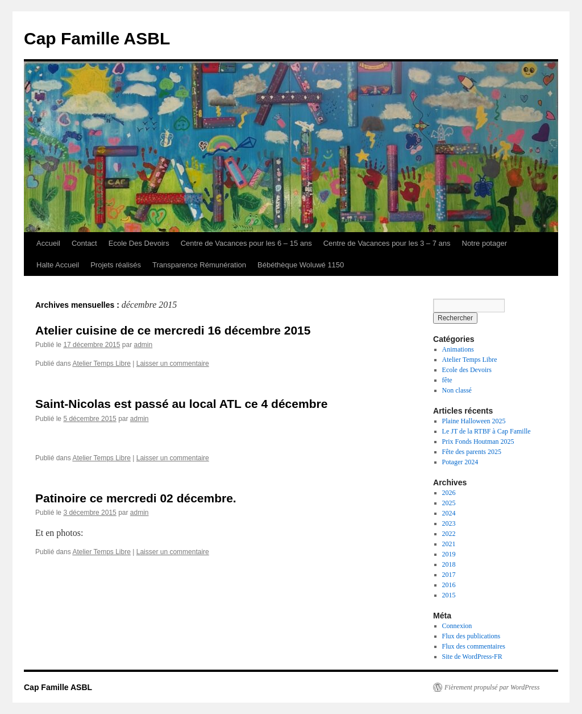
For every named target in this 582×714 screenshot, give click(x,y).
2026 (449, 493)
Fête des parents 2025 (471, 452)
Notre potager (485, 243)
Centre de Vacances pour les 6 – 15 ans (246, 243)
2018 (449, 564)
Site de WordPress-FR (472, 657)
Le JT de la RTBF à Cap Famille (486, 431)
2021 (449, 544)
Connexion (457, 626)
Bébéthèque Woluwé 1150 (300, 265)
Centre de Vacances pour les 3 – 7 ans (387, 243)
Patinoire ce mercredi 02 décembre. (135, 498)
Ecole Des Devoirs (139, 243)
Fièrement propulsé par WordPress (491, 687)
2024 (449, 513)
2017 (449, 575)
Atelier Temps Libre (101, 364)
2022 (449, 534)
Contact (84, 243)
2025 (449, 503)
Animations (458, 349)
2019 (449, 554)
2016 (449, 585)
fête (447, 380)
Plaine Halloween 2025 (474, 421)
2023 (449, 523)
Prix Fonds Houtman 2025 (478, 441)
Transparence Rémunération (199, 265)
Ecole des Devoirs (467, 370)
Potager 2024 (460, 462)
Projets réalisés (115, 265)
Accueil (48, 243)
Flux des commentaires (473, 646)
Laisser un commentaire (172, 364)
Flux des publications (471, 636)
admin (143, 345)
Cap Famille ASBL (97, 38)
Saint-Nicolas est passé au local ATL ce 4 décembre (181, 403)
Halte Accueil (57, 265)
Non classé (457, 390)
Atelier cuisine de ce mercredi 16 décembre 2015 (172, 330)
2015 (449, 595)
